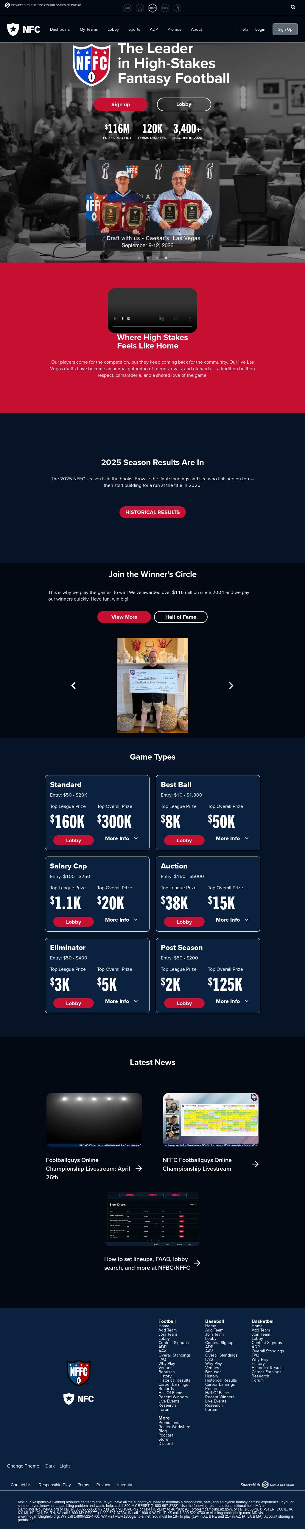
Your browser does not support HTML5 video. (152, 310)
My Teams (89, 29)
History (165, 1376)
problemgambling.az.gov (211, 1509)
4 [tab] (166, 258)
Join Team (167, 1334)
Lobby (113, 29)
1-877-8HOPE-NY (124, 1509)
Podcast (165, 1435)
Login (260, 29)
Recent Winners (173, 1397)
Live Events (169, 1401)
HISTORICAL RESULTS (152, 512)
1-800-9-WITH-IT (152, 1513)
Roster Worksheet (175, 1427)
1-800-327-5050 (83, 1509)
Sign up (120, 104)
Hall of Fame (180, 617)
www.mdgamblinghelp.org (38, 1516)
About (196, 29)
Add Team (167, 1330)
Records (166, 1388)
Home (163, 1326)
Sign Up (285, 29)
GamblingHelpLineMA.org (38, 1509)
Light (65, 1465)
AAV (162, 1351)
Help (243, 29)
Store (163, 1439)
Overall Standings (174, 1355)
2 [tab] (148, 258)
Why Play (166, 1363)
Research (167, 1405)
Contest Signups (173, 1343)
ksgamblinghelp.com (233, 1513)
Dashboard (60, 29)
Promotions (168, 1422)
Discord (165, 1443)
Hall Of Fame (170, 1393)
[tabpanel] (152, 205)
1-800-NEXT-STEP (259, 1509)
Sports (134, 29)
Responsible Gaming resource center (61, 1502)
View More (124, 617)
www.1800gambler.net (132, 1516)
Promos (174, 29)
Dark (50, 1465)
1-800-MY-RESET (135, 1506)
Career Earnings (173, 1384)
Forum (164, 1409)
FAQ (162, 1359)
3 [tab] (157, 258)
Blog (162, 1431)
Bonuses (166, 1372)
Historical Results (174, 1380)
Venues (165, 1368)
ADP (154, 29)
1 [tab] (139, 258)
